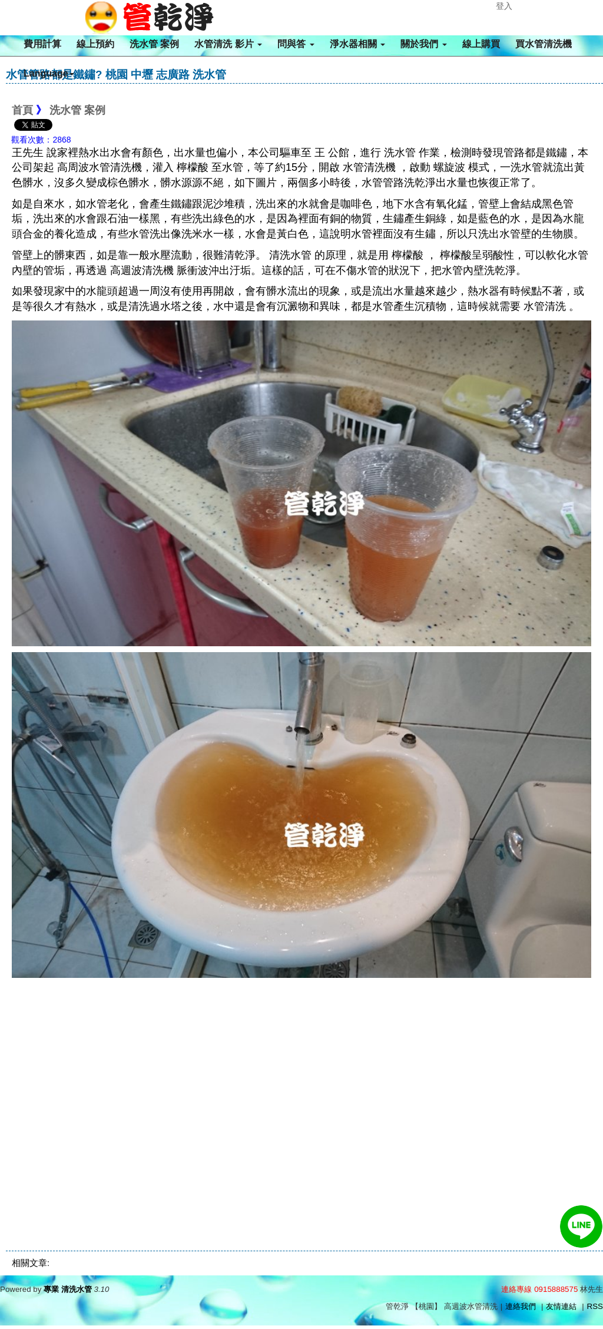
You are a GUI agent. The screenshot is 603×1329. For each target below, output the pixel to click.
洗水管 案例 (154, 44)
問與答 (295, 44)
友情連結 (561, 1306)
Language (49, 73)
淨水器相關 (357, 44)
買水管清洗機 (543, 44)
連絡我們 (520, 1306)
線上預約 (95, 44)
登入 (504, 6)
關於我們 (423, 44)
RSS (595, 1306)
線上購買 (481, 44)
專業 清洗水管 (68, 1289)
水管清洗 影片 (228, 44)
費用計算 (42, 44)
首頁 (22, 110)
